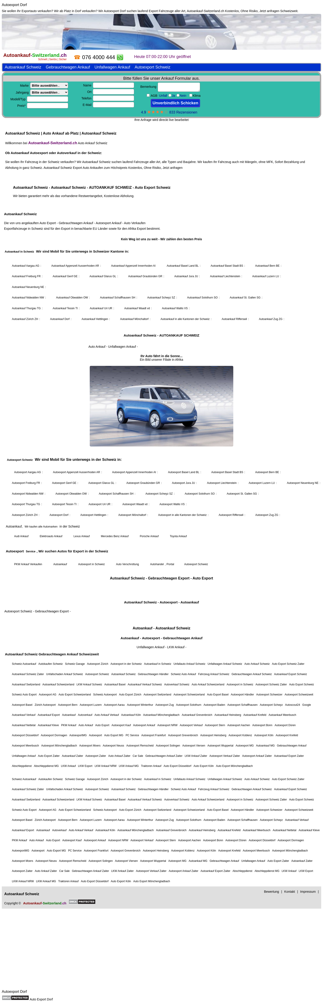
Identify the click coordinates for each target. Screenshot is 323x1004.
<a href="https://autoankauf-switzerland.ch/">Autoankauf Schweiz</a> (161, 501)
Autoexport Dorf (14, 5)
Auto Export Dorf (41, 999)
